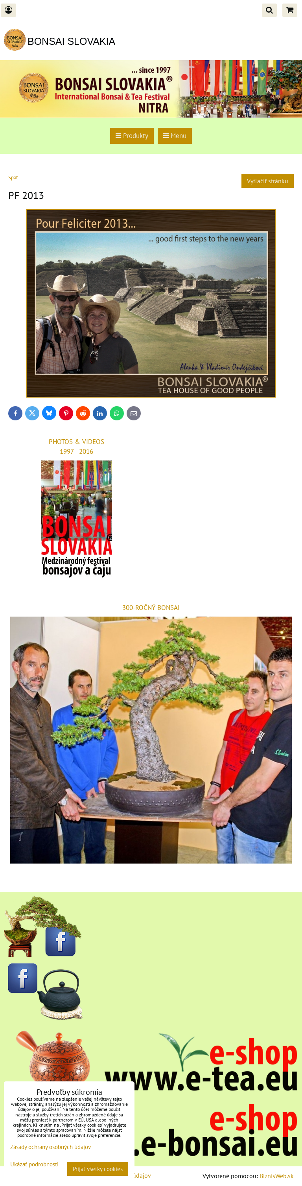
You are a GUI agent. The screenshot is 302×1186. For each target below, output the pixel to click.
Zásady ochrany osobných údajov (50, 1147)
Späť (13, 177)
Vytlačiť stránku (267, 181)
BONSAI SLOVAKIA (71, 41)
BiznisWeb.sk (277, 1176)
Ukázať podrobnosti (34, 1164)
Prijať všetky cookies (98, 1169)
